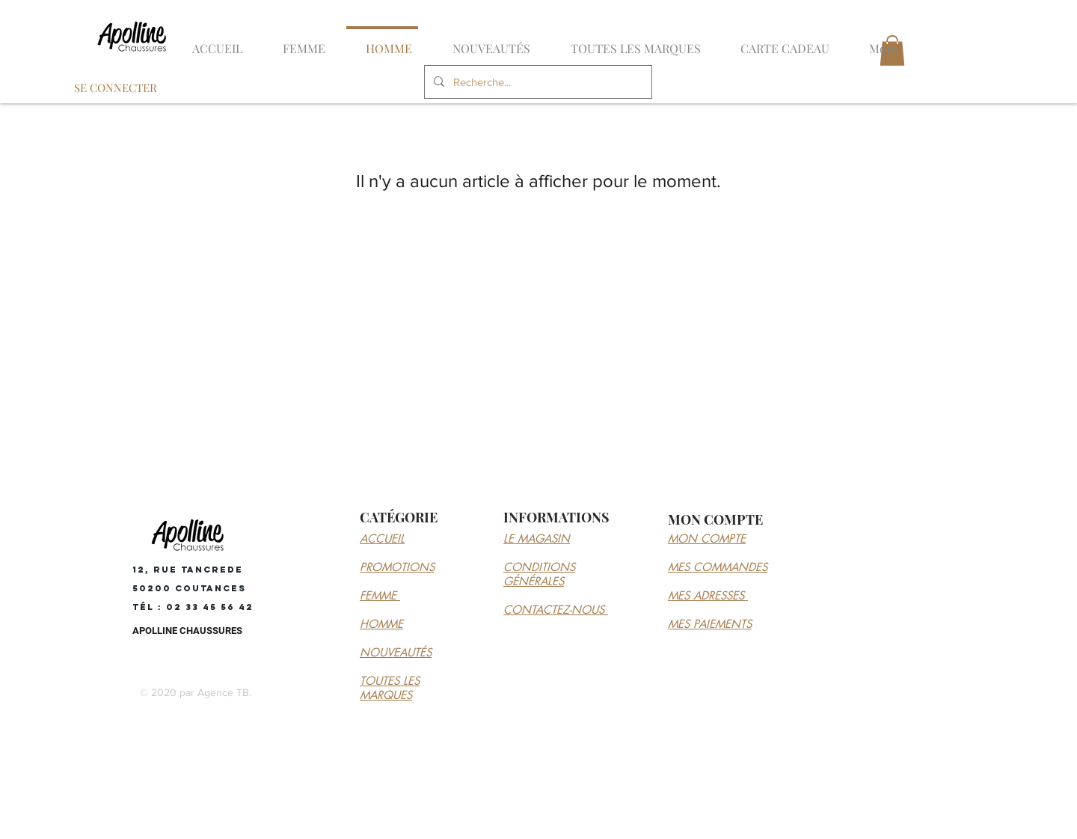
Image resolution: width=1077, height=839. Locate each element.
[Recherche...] (536, 82)
